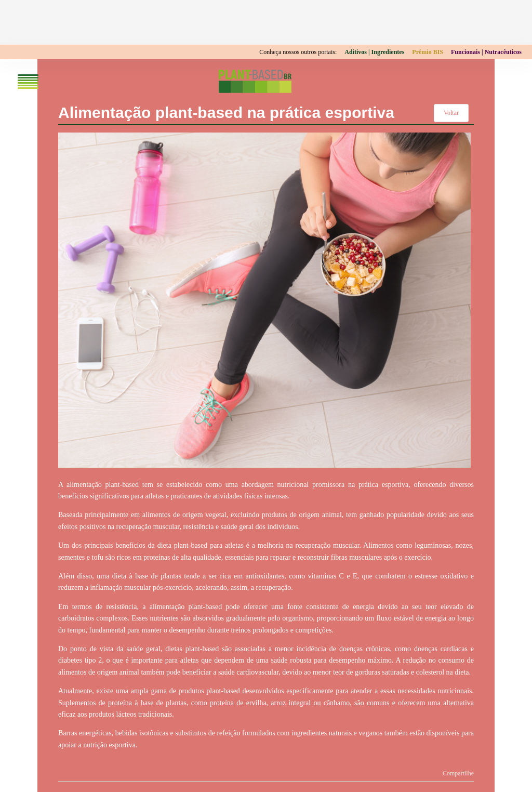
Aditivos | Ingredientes (374, 52)
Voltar (451, 112)
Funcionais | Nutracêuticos (486, 52)
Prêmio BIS (427, 52)
